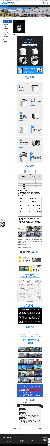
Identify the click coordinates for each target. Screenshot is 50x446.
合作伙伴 (7, 441)
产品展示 (9, 18)
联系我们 (10, 441)
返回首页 (43, 0)
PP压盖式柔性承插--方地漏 (44, 428)
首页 (7, 18)
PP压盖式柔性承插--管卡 (18, 428)
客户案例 (4, 441)
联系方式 (46, 0)
